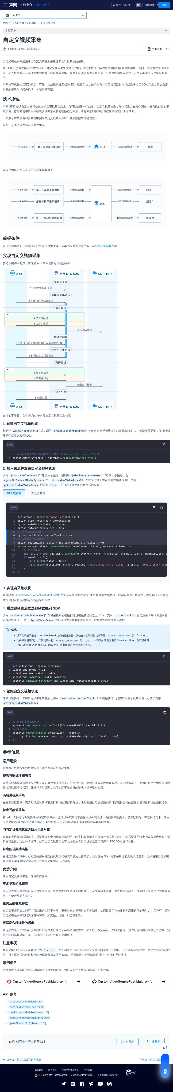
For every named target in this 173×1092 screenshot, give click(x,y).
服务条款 (52, 1070)
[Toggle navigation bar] (5, 5)
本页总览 (10, 30)
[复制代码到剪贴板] (164, 444)
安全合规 (88, 1070)
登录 (164, 4)
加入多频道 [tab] (38, 493)
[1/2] (28, 1012)
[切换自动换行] (153, 507)
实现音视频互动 (107, 245)
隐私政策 (39, 1070)
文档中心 (26, 5)
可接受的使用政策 (70, 1070)
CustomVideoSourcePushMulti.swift (39, 595)
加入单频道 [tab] (14, 493)
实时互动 (19, 22)
